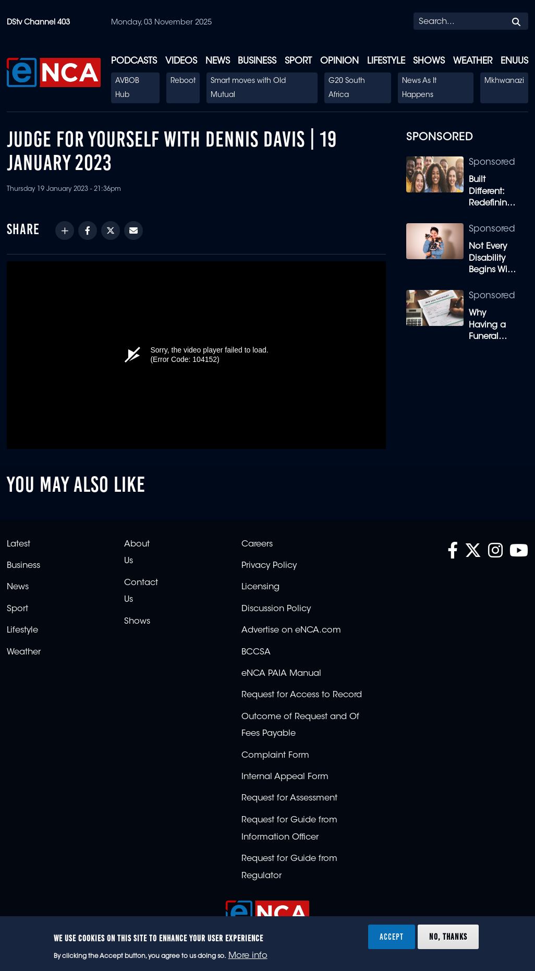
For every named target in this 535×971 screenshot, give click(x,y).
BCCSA (256, 652)
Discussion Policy (276, 609)
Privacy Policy (269, 566)
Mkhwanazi (504, 81)
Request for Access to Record (301, 695)
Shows (429, 61)
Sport (298, 61)
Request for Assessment (289, 798)
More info (248, 956)
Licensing (260, 587)
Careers (257, 544)
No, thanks (448, 936)
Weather (472, 61)
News (217, 61)
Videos (181, 61)
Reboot (183, 81)
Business (257, 61)
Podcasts (134, 61)
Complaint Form (275, 755)
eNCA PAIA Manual (281, 674)
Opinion (339, 61)
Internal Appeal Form (285, 777)
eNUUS (514, 61)
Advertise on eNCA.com (291, 630)
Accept (392, 936)
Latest (18, 544)
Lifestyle (386, 61)
